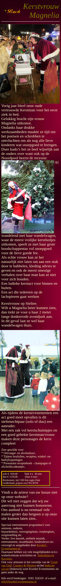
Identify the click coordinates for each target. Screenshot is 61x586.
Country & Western (24, 565)
